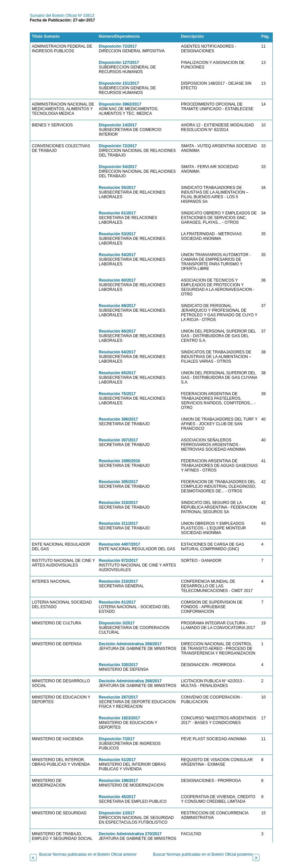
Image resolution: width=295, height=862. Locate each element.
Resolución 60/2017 (117, 280)
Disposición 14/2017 (118, 125)
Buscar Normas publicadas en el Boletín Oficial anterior (88, 854)
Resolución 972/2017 (118, 560)
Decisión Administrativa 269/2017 (130, 644)
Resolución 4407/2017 (119, 544)
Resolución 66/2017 (117, 331)
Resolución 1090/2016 (119, 461)
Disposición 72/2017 (118, 46)
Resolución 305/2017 (118, 481)
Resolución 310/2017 (118, 502)
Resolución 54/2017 (117, 254)
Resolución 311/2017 (118, 523)
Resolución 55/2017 (117, 187)
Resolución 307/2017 (118, 440)
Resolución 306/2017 (118, 419)
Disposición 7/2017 (117, 739)
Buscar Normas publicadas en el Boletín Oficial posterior (203, 854)
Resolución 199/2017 (118, 780)
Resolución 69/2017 (117, 305)
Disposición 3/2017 (117, 623)
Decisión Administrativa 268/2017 (130, 681)
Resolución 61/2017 (117, 213)
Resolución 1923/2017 (119, 718)
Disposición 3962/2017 (120, 104)
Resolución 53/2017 (117, 234)
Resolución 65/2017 (117, 373)
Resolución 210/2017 (118, 581)
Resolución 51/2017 (117, 759)
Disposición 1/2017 (117, 813)
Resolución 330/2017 (118, 664)
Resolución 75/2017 (117, 393)
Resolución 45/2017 (117, 796)
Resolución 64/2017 (117, 352)
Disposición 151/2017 (119, 83)
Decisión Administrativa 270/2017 (130, 834)
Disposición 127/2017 (119, 62)
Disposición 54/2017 (118, 166)
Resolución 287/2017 (118, 697)
